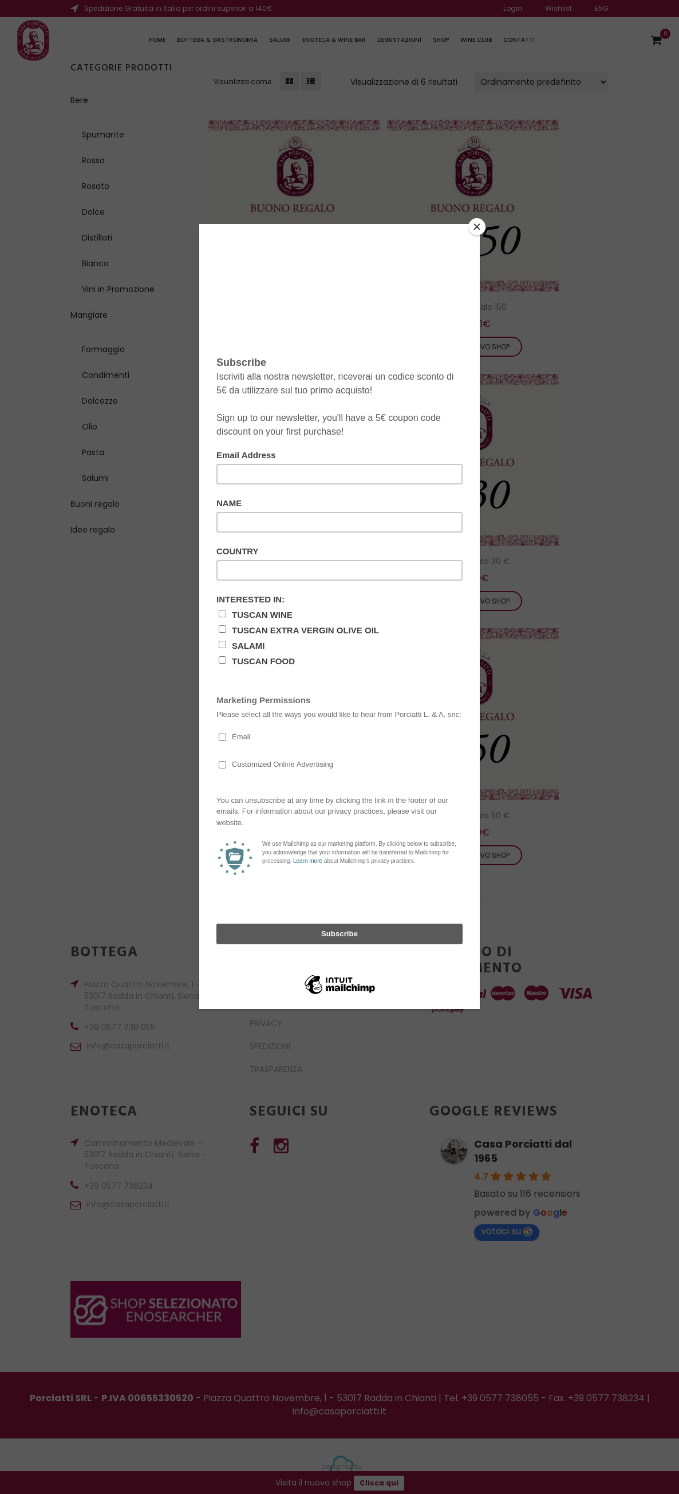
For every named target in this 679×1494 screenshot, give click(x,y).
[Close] (476, 226)
